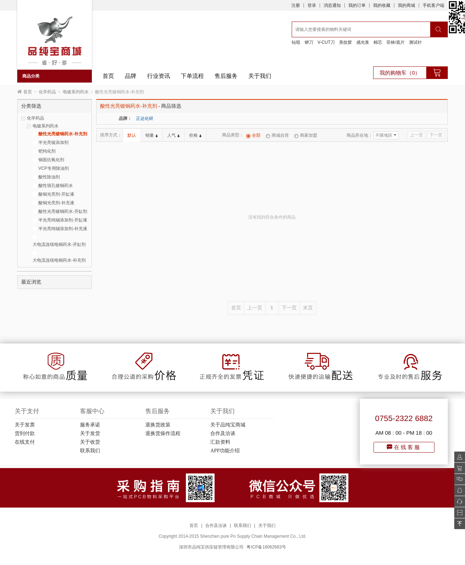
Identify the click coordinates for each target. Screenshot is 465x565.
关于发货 (90, 433)
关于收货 (90, 442)
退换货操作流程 (162, 433)
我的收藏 (381, 5)
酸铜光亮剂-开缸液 (56, 194)
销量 (151, 135)
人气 (173, 135)
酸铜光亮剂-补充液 (56, 202)
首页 (108, 76)
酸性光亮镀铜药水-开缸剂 (62, 211)
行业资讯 (158, 76)
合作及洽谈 (222, 433)
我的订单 (357, 5)
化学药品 (47, 91)
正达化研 (144, 118)
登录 (311, 5)
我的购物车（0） (400, 73)
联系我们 (90, 450)
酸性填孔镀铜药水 (55, 185)
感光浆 (362, 42)
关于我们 (259, 76)
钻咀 (296, 42)
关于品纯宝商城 (227, 425)
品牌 (130, 76)
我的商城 (406, 5)
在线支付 (25, 442)
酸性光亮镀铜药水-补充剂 (62, 133)
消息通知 (332, 5)
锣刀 (309, 42)
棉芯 (378, 42)
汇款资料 (220, 442)
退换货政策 (157, 425)
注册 (295, 5)
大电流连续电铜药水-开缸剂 (59, 244)
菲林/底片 (395, 42)
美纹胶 (345, 42)
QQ (457, 490)
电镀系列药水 (76, 91)
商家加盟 (305, 135)
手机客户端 (433, 5)
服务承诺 (90, 425)
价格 (195, 135)
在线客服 (404, 447)
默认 (131, 135)
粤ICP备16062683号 (266, 547)
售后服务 (226, 76)
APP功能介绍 (225, 450)
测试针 (415, 42)
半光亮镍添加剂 (53, 142)
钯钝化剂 (47, 151)
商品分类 (30, 76)
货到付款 (25, 433)
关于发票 (25, 425)
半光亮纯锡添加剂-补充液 (62, 228)
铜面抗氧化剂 (51, 159)
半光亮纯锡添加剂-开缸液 (62, 220)
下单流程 (192, 76)
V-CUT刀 (326, 42)
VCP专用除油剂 (53, 168)
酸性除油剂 (49, 176)
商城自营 (277, 135)
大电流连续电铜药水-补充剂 (59, 260)
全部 (253, 135)
